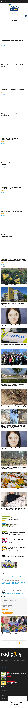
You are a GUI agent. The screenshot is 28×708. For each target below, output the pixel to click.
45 (15, 649)
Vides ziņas (4, 529)
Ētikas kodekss (4, 700)
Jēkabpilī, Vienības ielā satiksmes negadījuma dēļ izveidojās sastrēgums (13, 538)
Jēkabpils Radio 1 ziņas (6, 522)
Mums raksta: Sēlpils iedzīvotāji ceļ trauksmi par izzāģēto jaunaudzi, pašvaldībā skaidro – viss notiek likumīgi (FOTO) (13, 411)
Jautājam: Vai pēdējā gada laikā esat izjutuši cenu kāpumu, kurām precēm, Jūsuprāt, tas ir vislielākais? (13, 640)
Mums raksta (5, 534)
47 (19, 649)
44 (13, 649)
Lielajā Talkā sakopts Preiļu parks (8, 370)
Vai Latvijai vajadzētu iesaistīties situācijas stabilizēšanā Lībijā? (13, 238)
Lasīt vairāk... (3, 45)
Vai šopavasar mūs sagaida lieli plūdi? (11, 214)
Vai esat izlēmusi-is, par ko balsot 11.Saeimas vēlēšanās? (14, 66)
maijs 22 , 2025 (3, 642)
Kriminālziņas (5, 537)
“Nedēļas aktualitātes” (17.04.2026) (7, 533)
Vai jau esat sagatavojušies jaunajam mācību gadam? (13, 91)
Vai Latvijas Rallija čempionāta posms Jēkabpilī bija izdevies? (11, 190)
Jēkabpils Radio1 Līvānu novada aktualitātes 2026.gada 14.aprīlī (12, 307)
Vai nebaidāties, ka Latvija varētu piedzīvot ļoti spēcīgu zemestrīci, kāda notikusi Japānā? (14, 262)
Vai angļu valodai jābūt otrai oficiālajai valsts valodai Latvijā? (13, 115)
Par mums (3, 703)
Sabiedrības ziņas (5, 558)
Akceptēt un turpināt (14, 704)
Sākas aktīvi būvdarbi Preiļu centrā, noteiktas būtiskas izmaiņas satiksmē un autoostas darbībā (12, 389)
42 (9, 649)
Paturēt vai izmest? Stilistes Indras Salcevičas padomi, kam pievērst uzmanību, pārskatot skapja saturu (13, 515)
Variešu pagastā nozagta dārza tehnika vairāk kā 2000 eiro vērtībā (13, 349)
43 (11, 649)
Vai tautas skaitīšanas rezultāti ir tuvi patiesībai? (11, 165)
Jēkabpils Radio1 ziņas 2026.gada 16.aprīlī (9, 551)
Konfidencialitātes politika (6, 698)
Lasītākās (19, 520)
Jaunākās (8, 520)
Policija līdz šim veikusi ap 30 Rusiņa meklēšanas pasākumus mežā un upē (13, 543)
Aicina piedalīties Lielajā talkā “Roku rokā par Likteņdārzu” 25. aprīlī (12, 528)
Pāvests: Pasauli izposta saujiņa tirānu (8, 549)
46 (17, 649)
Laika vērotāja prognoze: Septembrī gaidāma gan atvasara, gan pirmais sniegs (13, 495)
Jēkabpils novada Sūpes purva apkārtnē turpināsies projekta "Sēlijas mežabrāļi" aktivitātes (13, 474)
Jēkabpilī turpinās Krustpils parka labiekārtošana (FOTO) (11, 541)
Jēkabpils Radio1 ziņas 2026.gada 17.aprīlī (10, 288)
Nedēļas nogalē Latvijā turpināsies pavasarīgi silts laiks (10, 530)
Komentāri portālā (5, 697)
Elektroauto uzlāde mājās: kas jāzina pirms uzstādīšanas (11, 557)
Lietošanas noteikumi (5, 705)
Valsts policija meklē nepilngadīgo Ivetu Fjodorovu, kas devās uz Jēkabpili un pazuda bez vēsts (14, 329)
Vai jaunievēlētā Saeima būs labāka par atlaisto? (12, 41)
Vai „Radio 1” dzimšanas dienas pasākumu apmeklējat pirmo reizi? (13, 140)
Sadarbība (3, 695)
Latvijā (4, 527)
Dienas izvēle (5, 542)
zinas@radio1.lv (4, 674)
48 (21, 649)
